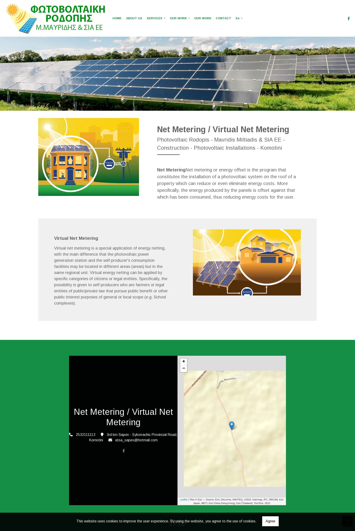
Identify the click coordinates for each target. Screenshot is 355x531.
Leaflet (183, 499)
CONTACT (223, 18)
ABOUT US (134, 18)
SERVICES (155, 18)
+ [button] (183, 361)
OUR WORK (179, 18)
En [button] (238, 18)
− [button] (183, 368)
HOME (117, 18)
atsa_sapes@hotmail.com (136, 440)
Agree (270, 521)
